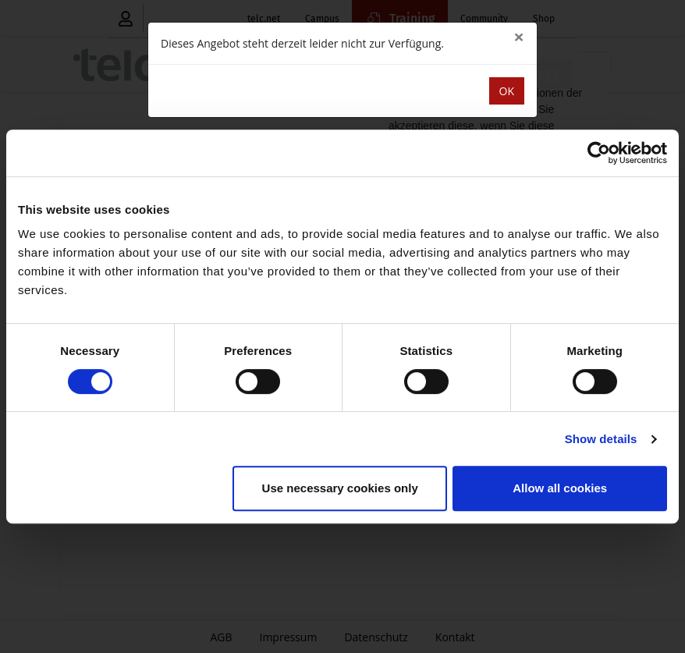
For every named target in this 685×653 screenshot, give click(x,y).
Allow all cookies (560, 488)
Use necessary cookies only (340, 488)
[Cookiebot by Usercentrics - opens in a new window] (599, 153)
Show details (601, 438)
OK (506, 90)
